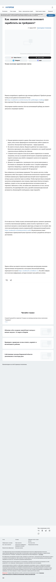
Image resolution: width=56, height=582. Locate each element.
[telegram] (11, 280)
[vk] (7, 280)
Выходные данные (19, 547)
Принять (51, 15)
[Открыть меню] (3, 7)
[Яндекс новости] (16, 57)
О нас (3, 539)
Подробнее (41, 554)
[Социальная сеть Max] (39, 60)
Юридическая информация (8, 547)
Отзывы (17, 539)
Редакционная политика (33, 544)
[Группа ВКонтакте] (38, 530)
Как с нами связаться (6, 544)
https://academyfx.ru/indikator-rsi (28, 271)
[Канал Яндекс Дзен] (39, 57)
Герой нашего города (40, 11)
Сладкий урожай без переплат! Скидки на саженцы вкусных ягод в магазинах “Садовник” (28, 320)
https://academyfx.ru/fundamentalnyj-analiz (18, 230)
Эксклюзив (4, 11)
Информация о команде (7, 542)
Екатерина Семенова (44, 28)
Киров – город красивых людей (26, 11)
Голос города (13, 11)
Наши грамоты (18, 542)
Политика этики (31, 542)
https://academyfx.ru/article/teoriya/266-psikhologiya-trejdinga (25, 100)
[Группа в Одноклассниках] (42, 530)
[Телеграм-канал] (16, 60)
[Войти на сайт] (52, 7)
